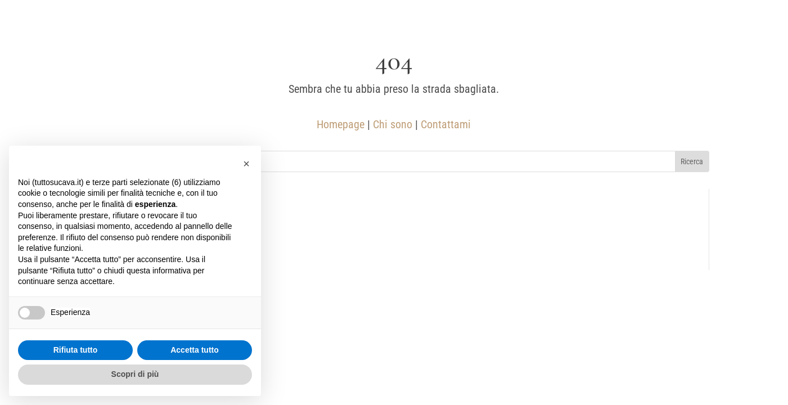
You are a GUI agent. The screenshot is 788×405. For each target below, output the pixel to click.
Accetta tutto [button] (194, 349)
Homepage (340, 124)
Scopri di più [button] (135, 374)
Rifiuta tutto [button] (75, 349)
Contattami (446, 124)
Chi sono (392, 124)
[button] (246, 164)
